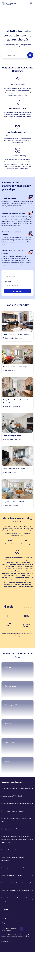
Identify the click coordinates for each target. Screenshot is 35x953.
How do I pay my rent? (17, 829)
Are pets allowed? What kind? (17, 796)
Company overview (8, 914)
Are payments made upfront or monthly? (17, 788)
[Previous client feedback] (14, 598)
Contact (4, 918)
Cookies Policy (10, 937)
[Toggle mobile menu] (31, 3)
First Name (7, 273)
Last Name (7, 281)
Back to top (7, 942)
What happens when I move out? (17, 868)
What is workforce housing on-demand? (17, 890)
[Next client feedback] (20, 598)
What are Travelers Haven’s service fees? (17, 850)
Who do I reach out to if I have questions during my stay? (17, 899)
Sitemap (27, 937)
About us (4, 909)
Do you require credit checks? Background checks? (17, 820)
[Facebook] (21, 929)
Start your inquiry (17, 291)
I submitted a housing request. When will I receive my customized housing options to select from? (17, 839)
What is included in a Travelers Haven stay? (17, 883)
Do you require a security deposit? (17, 811)
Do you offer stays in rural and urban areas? (17, 803)
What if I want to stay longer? (17, 875)
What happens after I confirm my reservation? (17, 858)
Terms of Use (20, 937)
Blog (3, 923)
